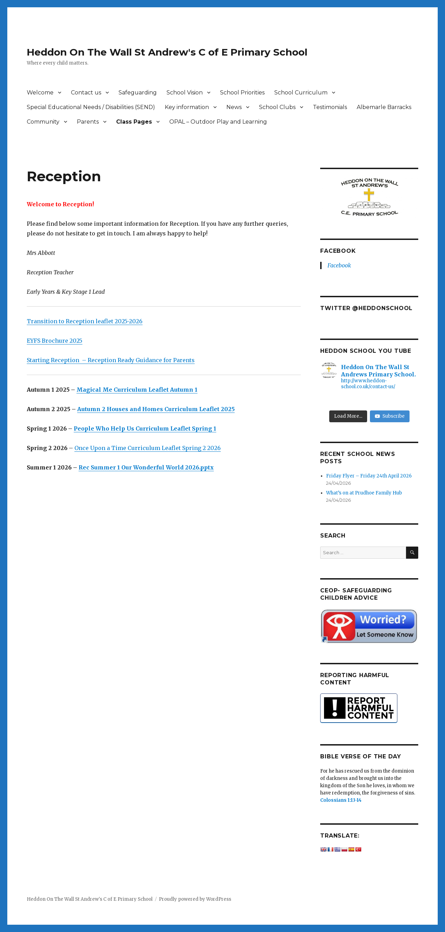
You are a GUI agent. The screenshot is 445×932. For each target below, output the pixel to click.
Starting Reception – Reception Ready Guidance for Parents (111, 360)
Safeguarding (138, 92)
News (234, 107)
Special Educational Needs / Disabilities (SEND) (91, 107)
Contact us (86, 92)
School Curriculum (300, 92)
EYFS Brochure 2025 (54, 340)
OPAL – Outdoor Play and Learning (218, 121)
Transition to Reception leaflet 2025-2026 (85, 321)
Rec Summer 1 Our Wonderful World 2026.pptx (146, 467)
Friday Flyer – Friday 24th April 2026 (369, 476)
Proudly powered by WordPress (195, 899)
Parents (88, 121)
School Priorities (242, 92)
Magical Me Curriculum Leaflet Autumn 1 (136, 389)
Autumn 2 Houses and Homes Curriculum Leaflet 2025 (156, 409)
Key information (187, 107)
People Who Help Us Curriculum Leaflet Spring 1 (145, 428)
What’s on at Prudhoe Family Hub (364, 493)
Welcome (40, 92)
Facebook (338, 251)
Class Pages (134, 121)
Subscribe (390, 416)
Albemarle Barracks (384, 107)
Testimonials (330, 107)
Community (43, 121)
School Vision (185, 92)
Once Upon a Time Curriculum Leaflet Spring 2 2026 (147, 447)
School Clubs (277, 107)
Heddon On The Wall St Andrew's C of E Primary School (167, 52)
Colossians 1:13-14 (341, 800)
